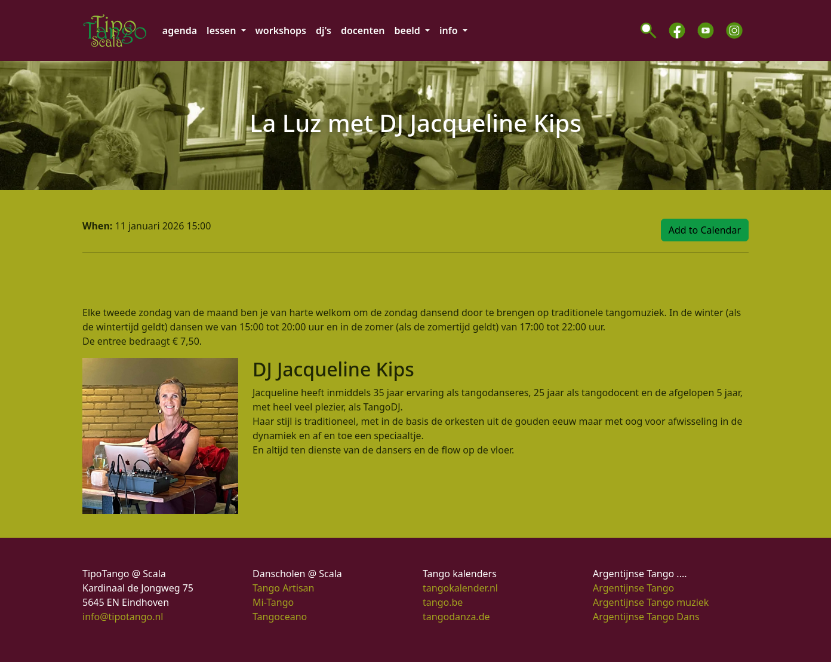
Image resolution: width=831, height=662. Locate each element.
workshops (281, 30)
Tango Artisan (283, 587)
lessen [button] (222, 30)
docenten (363, 30)
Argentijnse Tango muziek (651, 602)
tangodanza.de (456, 616)
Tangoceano (280, 616)
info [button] (449, 30)
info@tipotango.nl (122, 616)
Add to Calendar (705, 230)
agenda (179, 30)
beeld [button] (409, 30)
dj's (323, 30)
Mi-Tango (273, 602)
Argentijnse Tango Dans (646, 616)
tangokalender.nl (460, 587)
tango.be (443, 602)
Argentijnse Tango (633, 587)
